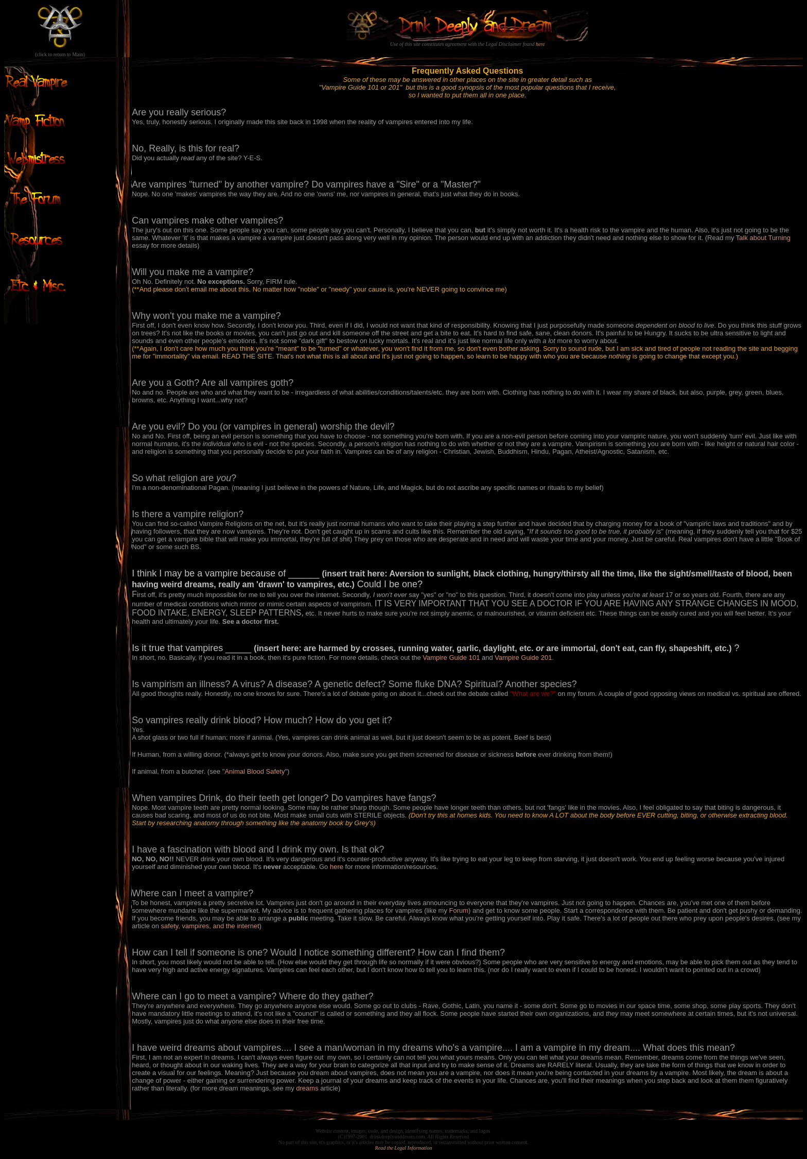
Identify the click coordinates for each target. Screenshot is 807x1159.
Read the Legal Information (403, 1148)
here (540, 44)
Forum (459, 910)
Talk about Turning (763, 238)
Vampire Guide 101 (451, 657)
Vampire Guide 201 (523, 657)
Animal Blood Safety (254, 771)
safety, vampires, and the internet (210, 926)
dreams (307, 1088)
